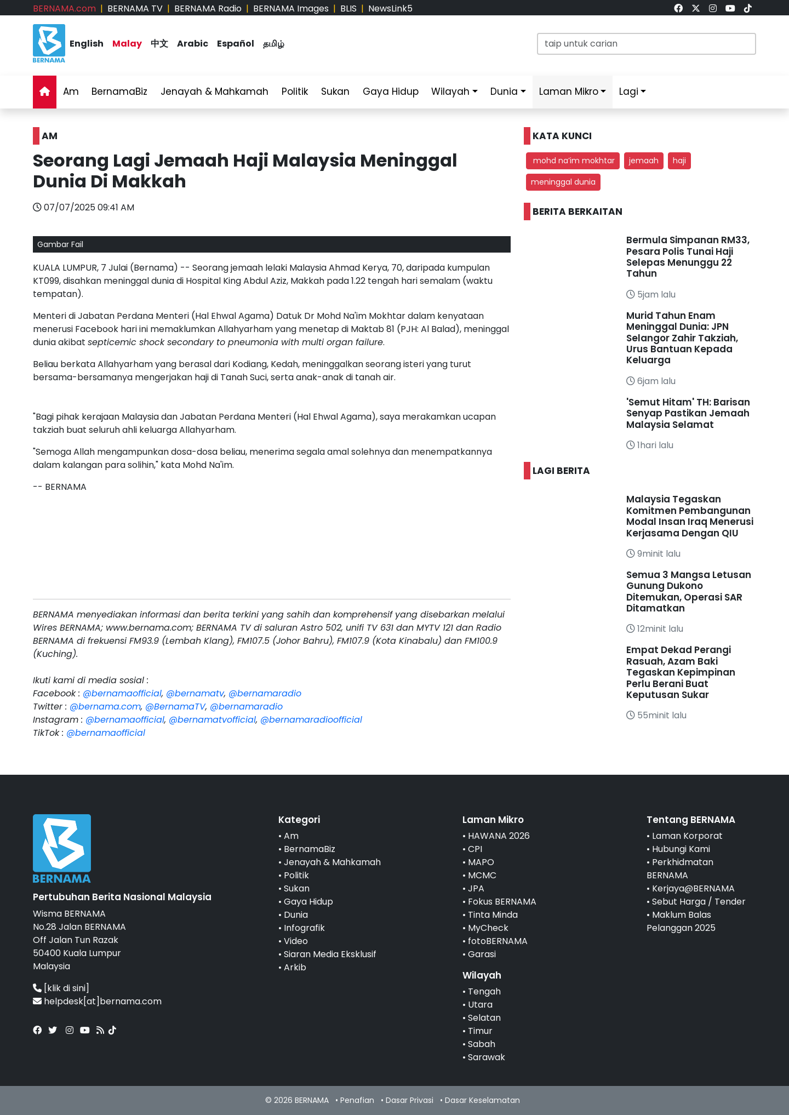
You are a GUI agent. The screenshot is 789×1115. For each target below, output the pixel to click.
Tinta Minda (493, 914)
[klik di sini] (66, 988)
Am (71, 91)
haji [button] (679, 160)
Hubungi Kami (681, 849)
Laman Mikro (568, 91)
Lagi (628, 91)
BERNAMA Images (291, 8)
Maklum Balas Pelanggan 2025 (681, 921)
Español (235, 43)
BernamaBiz (119, 91)
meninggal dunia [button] (563, 181)
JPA (476, 888)
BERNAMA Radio (208, 8)
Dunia (504, 91)
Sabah (481, 1044)
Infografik (304, 928)
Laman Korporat (687, 836)
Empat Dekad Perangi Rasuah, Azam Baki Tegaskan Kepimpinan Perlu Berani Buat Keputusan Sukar (680, 672)
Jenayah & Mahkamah (214, 91)
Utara (480, 1004)
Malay (127, 43)
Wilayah (450, 91)
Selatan (484, 1017)
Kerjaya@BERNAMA (693, 888)
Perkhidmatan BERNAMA (680, 869)
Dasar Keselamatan (482, 1100)
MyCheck (488, 928)
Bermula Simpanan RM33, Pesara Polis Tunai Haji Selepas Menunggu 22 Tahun (688, 256)
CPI (475, 849)
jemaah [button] (644, 160)
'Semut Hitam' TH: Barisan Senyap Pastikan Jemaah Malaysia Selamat (688, 413)
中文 (159, 43)
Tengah (484, 991)
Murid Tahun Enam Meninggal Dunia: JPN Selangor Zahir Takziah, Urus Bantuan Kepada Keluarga (682, 338)
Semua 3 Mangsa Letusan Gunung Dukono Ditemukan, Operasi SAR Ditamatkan (688, 591)
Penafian (357, 1100)
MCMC (482, 875)
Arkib (295, 967)
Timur (480, 1031)
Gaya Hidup (391, 91)
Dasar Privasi (409, 1100)
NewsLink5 (390, 8)
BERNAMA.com (64, 8)
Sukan (335, 91)
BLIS (348, 8)
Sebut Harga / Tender (699, 901)
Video (296, 941)
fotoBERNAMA (498, 941)
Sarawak (486, 1057)
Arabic (192, 43)
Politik (295, 91)
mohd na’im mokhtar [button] (573, 160)
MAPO (481, 862)
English (87, 43)
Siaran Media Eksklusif (330, 954)
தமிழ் (273, 43)
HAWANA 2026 (499, 836)
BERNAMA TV (135, 8)
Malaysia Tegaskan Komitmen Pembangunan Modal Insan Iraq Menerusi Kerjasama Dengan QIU (689, 516)
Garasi (482, 954)
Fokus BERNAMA (502, 901)
